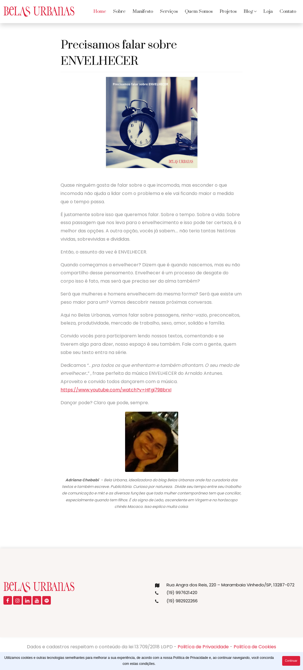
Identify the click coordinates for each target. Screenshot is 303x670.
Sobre (119, 11)
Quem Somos (199, 11)
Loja (268, 11)
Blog (248, 11)
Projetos (228, 11)
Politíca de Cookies (255, 646)
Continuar (291, 660)
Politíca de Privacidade (203, 646)
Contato (288, 11)
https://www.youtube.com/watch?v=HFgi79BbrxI (116, 390)
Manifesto (143, 11)
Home (99, 11)
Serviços (169, 11)
